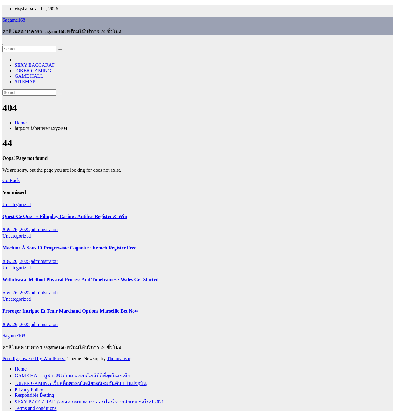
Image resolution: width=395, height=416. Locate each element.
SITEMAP (25, 81)
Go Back (11, 180)
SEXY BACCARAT (35, 65)
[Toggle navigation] (4, 44)
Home (21, 122)
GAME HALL (29, 76)
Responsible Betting (34, 395)
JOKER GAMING (33, 70)
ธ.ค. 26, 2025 (16, 229)
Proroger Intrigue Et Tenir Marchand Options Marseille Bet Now (70, 311)
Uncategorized (16, 204)
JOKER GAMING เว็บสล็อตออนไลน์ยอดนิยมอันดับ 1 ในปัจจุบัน (81, 383)
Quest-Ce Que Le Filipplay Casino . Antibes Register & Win (64, 216)
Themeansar (118, 358)
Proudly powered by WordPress (33, 358)
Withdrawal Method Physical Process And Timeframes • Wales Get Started (80, 279)
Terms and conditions (36, 408)
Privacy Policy (29, 389)
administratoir (44, 229)
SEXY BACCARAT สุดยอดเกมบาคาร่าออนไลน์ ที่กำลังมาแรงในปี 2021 (89, 401)
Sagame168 (13, 20)
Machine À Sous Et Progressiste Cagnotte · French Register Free (69, 247)
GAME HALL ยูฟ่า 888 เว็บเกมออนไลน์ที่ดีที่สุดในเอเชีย (72, 375)
